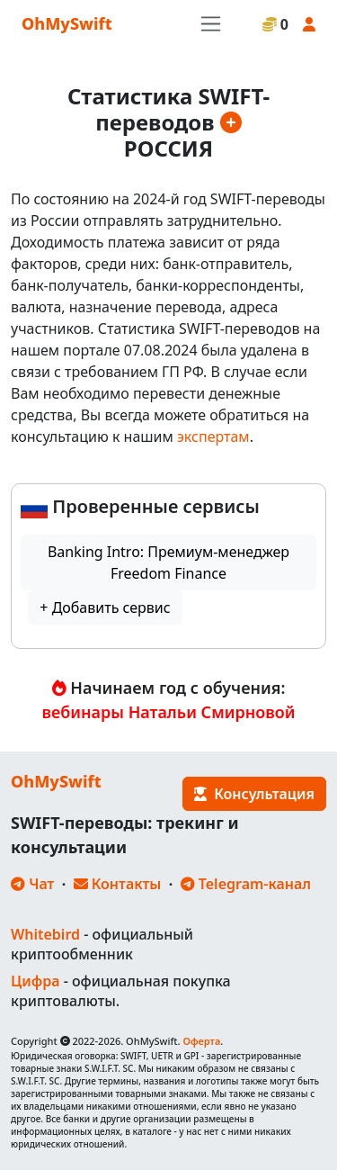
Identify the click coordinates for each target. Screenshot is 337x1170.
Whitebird (45, 934)
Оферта (201, 1041)
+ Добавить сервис (105, 607)
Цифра (35, 981)
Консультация (254, 794)
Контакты (118, 884)
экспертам (213, 436)
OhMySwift (67, 23)
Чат (32, 884)
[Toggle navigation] (211, 24)
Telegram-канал (246, 884)
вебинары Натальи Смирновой (168, 712)
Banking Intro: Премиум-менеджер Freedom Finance (168, 562)
